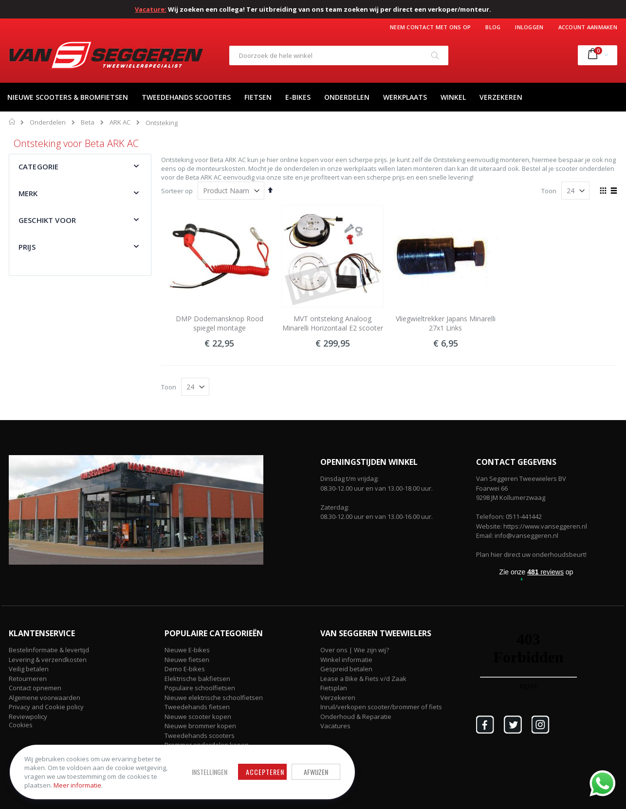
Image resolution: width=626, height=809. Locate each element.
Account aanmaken (587, 27)
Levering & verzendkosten (48, 659)
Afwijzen (311, 772)
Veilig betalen (29, 668)
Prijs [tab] (27, 247)
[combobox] (338, 55)
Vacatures (335, 725)
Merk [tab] (28, 193)
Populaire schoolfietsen (200, 687)
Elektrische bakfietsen (197, 678)
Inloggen (529, 27)
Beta (87, 122)
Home (12, 121)
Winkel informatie (346, 659)
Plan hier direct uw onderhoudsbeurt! (531, 554)
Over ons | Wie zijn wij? (354, 649)
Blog (492, 27)
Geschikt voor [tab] (47, 220)
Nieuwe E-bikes (187, 649)
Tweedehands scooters (200, 735)
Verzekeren (337, 697)
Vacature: (150, 9)
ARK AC (120, 122)
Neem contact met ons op (430, 27)
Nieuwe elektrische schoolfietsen (214, 697)
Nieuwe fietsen (187, 659)
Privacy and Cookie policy (46, 706)
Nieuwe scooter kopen (198, 716)
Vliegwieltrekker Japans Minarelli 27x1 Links (446, 323)
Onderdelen (48, 122)
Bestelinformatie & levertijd (49, 649)
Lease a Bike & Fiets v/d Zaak (363, 678)
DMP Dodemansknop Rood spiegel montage (219, 323)
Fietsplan (333, 687)
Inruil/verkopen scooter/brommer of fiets (381, 706)
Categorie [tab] (38, 166)
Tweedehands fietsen (197, 706)
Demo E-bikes (185, 668)
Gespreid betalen (346, 668)
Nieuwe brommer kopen (200, 725)
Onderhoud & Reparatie (355, 716)
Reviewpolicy (28, 716)
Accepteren (260, 772)
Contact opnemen (35, 687)
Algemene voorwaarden (44, 697)
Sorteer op (177, 190)
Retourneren (28, 678)
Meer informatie (77, 785)
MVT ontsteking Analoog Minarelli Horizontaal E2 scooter (332, 323)
